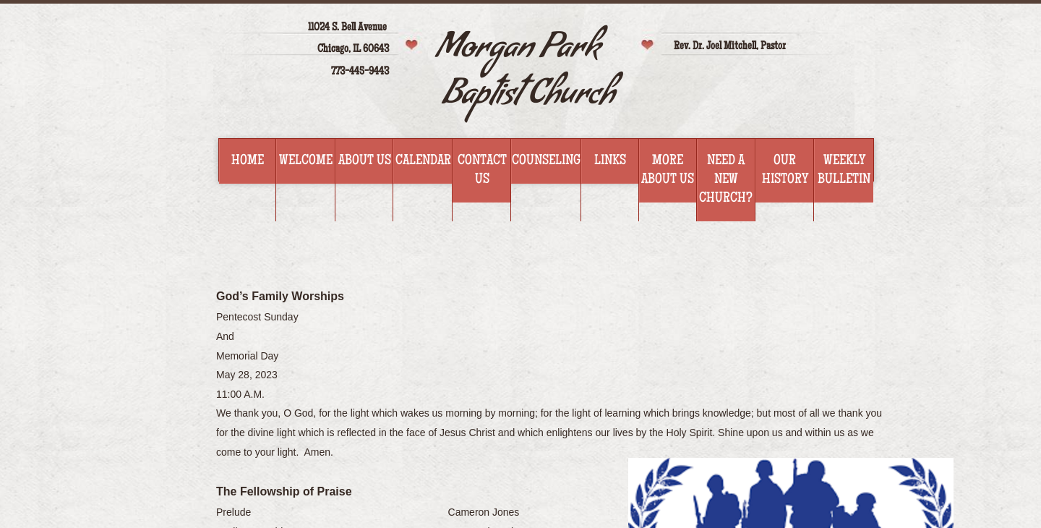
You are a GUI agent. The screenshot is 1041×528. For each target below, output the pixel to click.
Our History (785, 170)
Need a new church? (726, 180)
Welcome (306, 161)
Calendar (423, 161)
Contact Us (482, 170)
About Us (364, 161)
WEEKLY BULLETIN (844, 170)
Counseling (546, 161)
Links (610, 161)
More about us (667, 170)
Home (247, 161)
